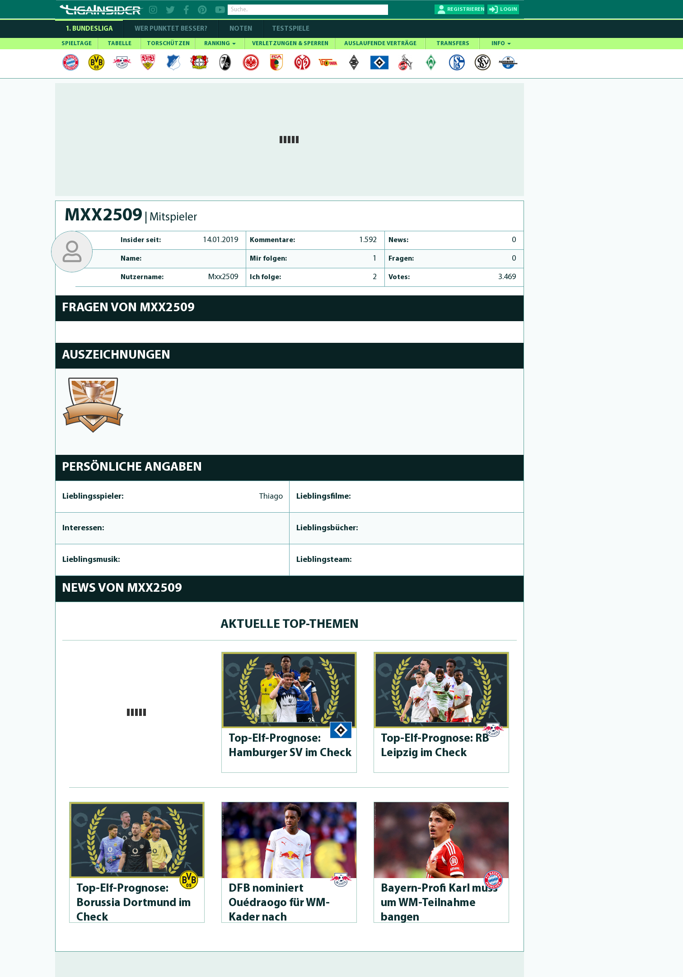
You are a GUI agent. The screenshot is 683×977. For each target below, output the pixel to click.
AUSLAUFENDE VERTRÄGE (380, 44)
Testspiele (290, 29)
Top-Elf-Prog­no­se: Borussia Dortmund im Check (133, 903)
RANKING (220, 44)
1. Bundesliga (89, 29)
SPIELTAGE (76, 44)
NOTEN (240, 29)
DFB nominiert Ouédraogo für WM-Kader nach (279, 903)
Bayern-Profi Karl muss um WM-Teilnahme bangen (439, 903)
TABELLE (119, 44)
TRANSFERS (452, 44)
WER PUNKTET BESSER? (171, 29)
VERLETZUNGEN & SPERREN (290, 44)
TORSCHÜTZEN (168, 44)
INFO (501, 44)
